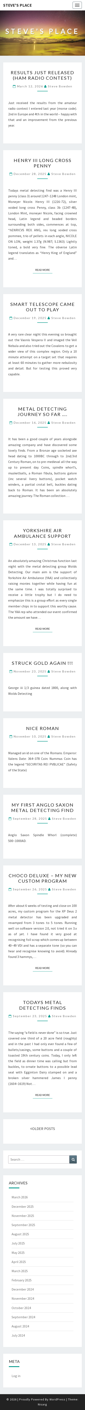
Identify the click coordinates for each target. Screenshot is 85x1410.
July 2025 (18, 1243)
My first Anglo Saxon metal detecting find (42, 807)
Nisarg (42, 1404)
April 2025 (19, 1262)
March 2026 (20, 1197)
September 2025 (23, 1225)
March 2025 (20, 1271)
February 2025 (22, 1280)
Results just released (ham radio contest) (42, 75)
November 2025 (23, 1216)
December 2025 (23, 1206)
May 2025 (18, 1252)
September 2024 (23, 1317)
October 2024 (21, 1308)
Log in (16, 1376)
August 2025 (20, 1234)
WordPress (57, 1399)
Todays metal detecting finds (42, 1004)
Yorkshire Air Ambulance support (42, 533)
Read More (43, 270)
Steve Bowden (60, 86)
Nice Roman (42, 728)
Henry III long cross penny (43, 162)
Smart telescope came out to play (42, 306)
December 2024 (23, 1289)
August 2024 (20, 1326)
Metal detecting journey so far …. (42, 411)
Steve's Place (17, 5)
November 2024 (23, 1298)
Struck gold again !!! (42, 663)
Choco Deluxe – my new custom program (43, 878)
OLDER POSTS (42, 1128)
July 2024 (18, 1335)
